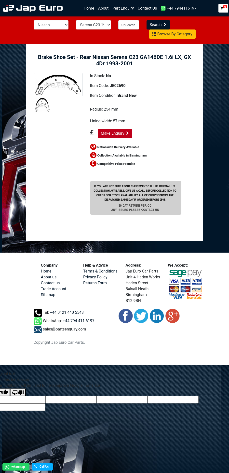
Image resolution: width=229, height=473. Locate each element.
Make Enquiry (115, 133)
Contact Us (147, 8)
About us (49, 277)
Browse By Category (172, 34)
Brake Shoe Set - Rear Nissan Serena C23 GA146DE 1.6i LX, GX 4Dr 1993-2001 (114, 60)
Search (158, 24)
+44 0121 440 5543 (67, 312)
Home (90, 8)
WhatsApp (14, 467)
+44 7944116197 (178, 8)
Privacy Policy (95, 277)
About (103, 8)
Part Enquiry (123, 8)
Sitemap (48, 294)
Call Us (41, 466)
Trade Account (53, 289)
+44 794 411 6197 (78, 320)
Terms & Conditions (100, 271)
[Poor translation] (18, 392)
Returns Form (95, 283)
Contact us (50, 283)
